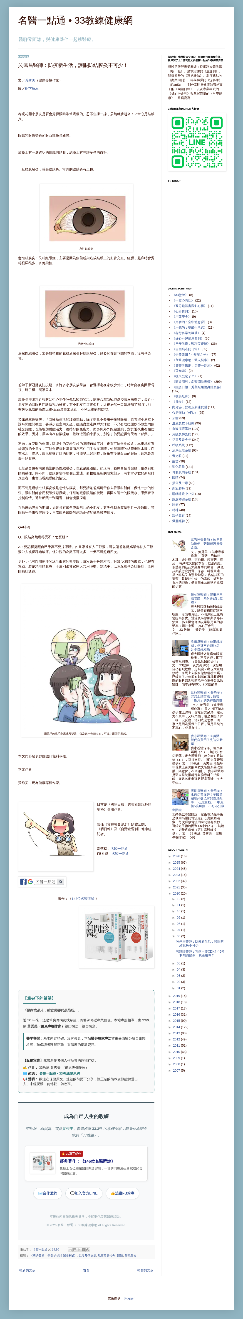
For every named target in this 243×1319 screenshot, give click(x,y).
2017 (177, 1008)
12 (179, 899)
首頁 (86, 1270)
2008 (177, 1064)
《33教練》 (180, 295)
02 (179, 982)
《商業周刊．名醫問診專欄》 (192, 381)
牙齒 (175, 418)
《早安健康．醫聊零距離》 (191, 343)
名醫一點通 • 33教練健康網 (75, 20)
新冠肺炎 (130, 1255)
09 (179, 917)
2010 (177, 1052)
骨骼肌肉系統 (181, 472)
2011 (177, 1045)
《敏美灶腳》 (181, 396)
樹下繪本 (32, 89)
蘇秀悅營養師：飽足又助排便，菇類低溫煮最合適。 (207, 543)
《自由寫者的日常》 (186, 349)
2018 (177, 1002)
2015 (177, 1020)
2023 (177, 875)
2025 (177, 862)
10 (179, 911)
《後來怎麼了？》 (185, 376)
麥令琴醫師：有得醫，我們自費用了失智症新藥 (207, 740)
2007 (177, 1070)
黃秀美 (30, 80)
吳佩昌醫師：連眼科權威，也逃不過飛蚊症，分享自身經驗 (207, 645)
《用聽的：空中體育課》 (189, 322)
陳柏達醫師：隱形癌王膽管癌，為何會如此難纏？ (207, 598)
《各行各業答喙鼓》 (186, 333)
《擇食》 (178, 401)
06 (179, 936)
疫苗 (175, 461)
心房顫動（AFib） (185, 412)
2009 (177, 1058)
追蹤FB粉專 (122, 1193)
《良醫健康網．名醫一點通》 (192, 365)
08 (179, 924)
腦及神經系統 (181, 499)
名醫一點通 (119, 848)
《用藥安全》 (181, 316)
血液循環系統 (181, 429)
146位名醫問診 (83, 898)
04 (179, 969)
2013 (177, 1033)
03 (179, 975)
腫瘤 (175, 504)
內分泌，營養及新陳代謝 (189, 407)
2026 (177, 856)
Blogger (129, 1298)
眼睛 (120, 1255)
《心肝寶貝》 (181, 311)
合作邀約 (47, 1193)
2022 (177, 881)
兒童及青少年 (107, 1255)
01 (179, 988)
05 (179, 963)
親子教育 (178, 515)
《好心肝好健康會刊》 (188, 338)
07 (179, 930)
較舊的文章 (145, 1270)
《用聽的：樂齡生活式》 (189, 327)
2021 (177, 887)
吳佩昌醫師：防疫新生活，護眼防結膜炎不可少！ (200, 943)
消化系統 (178, 467)
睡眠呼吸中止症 (183, 494)
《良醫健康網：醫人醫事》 (191, 360)
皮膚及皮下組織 (183, 423)
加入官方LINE (83, 1193)
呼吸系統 (178, 445)
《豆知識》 (180, 371)
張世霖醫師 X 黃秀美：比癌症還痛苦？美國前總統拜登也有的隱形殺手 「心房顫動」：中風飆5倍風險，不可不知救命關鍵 (198, 800)
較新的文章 (27, 1270)
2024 (177, 868)
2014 (177, 1027)
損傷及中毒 (180, 483)
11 (179, 905)
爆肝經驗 (178, 521)
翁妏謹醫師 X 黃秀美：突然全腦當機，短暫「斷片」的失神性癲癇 (207, 696)
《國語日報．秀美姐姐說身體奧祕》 (53, 1255)
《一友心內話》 (183, 300)
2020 (177, 893)
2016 (177, 1014)
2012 (177, 1039)
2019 (177, 996)
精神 (175, 510)
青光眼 (177, 456)
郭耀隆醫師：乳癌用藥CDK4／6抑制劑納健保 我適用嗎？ (200, 953)
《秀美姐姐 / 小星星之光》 (191, 354)
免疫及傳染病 (87, 1255)
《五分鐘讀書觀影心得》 (189, 306)
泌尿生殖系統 (181, 450)
